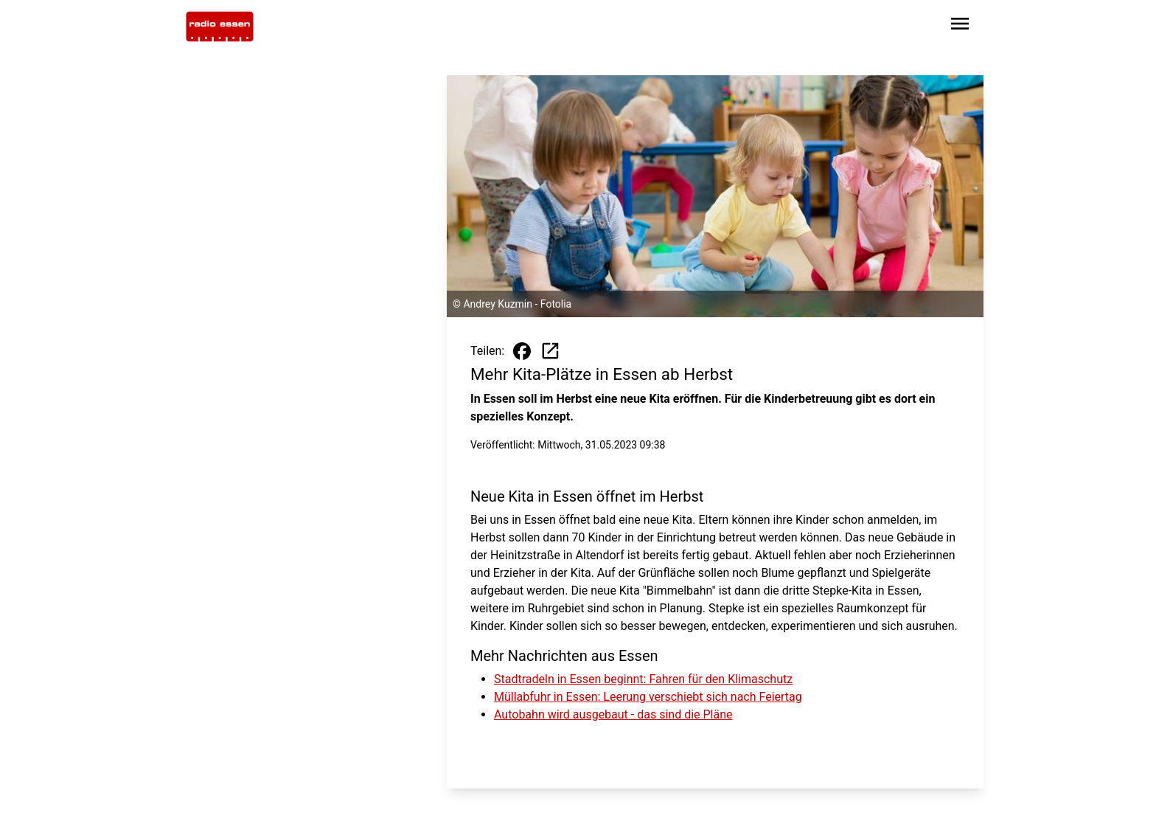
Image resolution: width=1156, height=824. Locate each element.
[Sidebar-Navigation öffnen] (960, 26)
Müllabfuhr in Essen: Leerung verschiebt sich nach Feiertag (648, 697)
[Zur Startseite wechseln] (219, 26)
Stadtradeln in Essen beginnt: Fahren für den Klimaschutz (643, 679)
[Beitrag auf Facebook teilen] (522, 351)
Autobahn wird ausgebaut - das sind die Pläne (613, 714)
